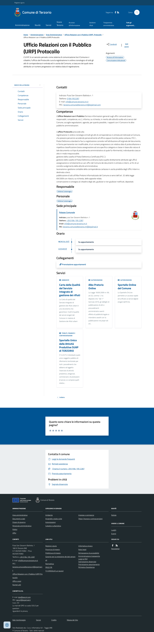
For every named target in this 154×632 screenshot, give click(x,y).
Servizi (48, 25)
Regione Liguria (19, 2)
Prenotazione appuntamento (89, 564)
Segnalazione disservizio (87, 561)
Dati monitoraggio (19, 620)
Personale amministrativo (21, 525)
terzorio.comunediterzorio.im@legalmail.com (82, 104)
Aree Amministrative (54, 34)
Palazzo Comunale (67, 212)
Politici (14, 529)
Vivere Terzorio (60, 24)
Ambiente (64, 280)
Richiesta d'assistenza (86, 567)
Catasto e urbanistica (53, 525)
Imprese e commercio (86, 515)
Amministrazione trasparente (89, 556)
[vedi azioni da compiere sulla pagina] (125, 45)
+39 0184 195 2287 (74, 220)
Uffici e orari (16, 581)
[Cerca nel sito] (136, 12)
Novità (37, 25)
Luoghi (113, 530)
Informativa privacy (85, 546)
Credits (53, 620)
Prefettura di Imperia (53, 553)
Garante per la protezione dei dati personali (60, 558)
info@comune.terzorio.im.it (77, 101)
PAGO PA (48, 567)
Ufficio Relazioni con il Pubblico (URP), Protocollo (83, 34)
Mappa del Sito (72, 620)
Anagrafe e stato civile (53, 518)
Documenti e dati (18, 518)
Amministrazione (22, 25)
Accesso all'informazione (74, 24)
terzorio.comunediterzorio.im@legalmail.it (80, 226)
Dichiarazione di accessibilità (88, 553)
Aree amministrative (19, 515)
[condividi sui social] (111, 44)
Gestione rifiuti (92, 24)
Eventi (113, 533)
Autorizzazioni (95, 280)
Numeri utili (16, 584)
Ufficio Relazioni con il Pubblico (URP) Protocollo (27, 576)
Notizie (113, 515)
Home (25, 34)
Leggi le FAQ (83, 559)
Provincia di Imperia (52, 549)
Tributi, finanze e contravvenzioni (67, 334)
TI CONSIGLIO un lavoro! (54, 571)
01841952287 (73, 98)
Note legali (82, 549)
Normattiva (49, 563)
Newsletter (115, 548)
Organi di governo (18, 522)
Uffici (14, 533)
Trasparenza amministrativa (108, 24)
